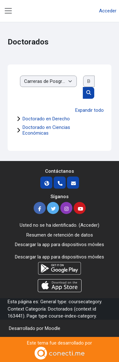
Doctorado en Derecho (46, 119)
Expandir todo (89, 110)
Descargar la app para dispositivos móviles (59, 244)
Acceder (107, 11)
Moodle (52, 328)
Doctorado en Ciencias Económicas (46, 130)
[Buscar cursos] (89, 81)
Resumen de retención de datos (59, 235)
